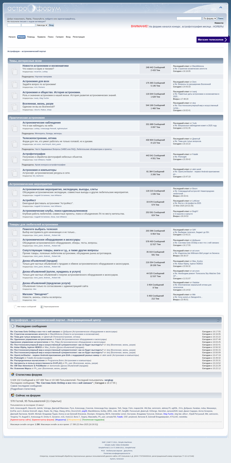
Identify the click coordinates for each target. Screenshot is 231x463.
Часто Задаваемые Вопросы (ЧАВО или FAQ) (55, 149)
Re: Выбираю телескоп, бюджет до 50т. (192, 232)
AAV (35, 87)
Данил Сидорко (190, 411)
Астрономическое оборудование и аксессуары (51, 239)
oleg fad (178, 414)
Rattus (43, 110)
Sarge (124, 408)
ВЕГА (107, 414)
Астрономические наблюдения (42, 122)
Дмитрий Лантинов (18, 414)
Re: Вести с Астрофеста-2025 (188, 203)
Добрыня (196, 240)
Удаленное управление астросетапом (29, 342)
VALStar (147, 408)
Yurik (194, 123)
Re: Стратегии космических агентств (191, 69)
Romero (41, 87)
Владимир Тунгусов (145, 414)
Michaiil (38, 414)
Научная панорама (43, 76)
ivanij (36, 98)
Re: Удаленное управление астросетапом (31, 339)
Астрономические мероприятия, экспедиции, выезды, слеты (60, 189)
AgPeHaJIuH (62, 128)
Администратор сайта (20, 420)
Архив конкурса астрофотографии (50, 165)
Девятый (196, 139)
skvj (194, 103)
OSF (126, 417)
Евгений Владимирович (158, 417)
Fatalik (48, 160)
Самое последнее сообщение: (26, 386)
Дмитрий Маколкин (60, 408)
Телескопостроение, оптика (39, 138)
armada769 (111, 417)
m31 (63, 417)
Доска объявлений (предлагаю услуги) (46, 283)
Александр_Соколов (84, 408)
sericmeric (156, 408)
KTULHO (174, 417)
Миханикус (211, 408)
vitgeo (40, 411)
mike (115, 411)
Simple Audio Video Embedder (117, 445)
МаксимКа (92, 417)
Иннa (53, 217)
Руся (72, 408)
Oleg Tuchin (44, 98)
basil (181, 411)
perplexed (132, 417)
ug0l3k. (174, 408)
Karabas (196, 408)
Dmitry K (47, 417)
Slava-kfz (32, 408)
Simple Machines (125, 442)
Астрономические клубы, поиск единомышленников (55, 210)
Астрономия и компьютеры (39, 170)
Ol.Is (181, 408)
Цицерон (113, 408)
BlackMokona (198, 66)
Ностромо (131, 414)
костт (19, 411)
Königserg (100, 414)
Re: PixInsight (180, 157)
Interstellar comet (118, 414)
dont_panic (56, 144)
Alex (34, 289)
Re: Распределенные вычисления (27, 360)
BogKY (195, 211)
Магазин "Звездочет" (35, 294)
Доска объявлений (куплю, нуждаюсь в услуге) (52, 271)
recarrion (37, 72)
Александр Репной (48, 128)
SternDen (162, 411)
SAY (194, 230)
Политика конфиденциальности (117, 453)
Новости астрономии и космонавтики (46, 65)
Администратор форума (43, 420)
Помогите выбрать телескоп (40, 229)
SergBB (125, 411)
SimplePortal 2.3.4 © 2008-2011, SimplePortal (116, 448)
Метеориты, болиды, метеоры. (48, 133)
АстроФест (29, 200)
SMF (104, 442)
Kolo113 (69, 417)
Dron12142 (76, 411)
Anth (12, 408)
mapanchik (138, 408)
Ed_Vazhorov (38, 176)
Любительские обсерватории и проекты (94, 149)
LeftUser (196, 201)
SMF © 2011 (112, 442)
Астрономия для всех (36, 81)
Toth (119, 408)
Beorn (194, 188)
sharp (49, 110)
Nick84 (31, 414)
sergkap (108, 380)
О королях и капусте (184, 214)
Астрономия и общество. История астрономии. (52, 92)
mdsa (203, 408)
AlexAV (37, 110)
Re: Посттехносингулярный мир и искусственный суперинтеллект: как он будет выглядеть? (57, 345)
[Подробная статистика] (22, 389)
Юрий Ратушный (196, 414)
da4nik (40, 408)
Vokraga (47, 408)
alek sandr (196, 169)
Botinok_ (47, 235)
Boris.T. (77, 417)
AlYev (68, 411)
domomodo (55, 366)
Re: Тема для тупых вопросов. (188, 141)
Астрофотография (34, 154)
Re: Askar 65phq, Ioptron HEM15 (189, 264)
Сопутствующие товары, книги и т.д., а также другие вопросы (61, 250)
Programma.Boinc (56, 360)
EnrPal (13, 411)
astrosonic (213, 414)
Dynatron (56, 417)
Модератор (61, 420)
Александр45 (21, 408)
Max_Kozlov (197, 261)
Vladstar (195, 282)
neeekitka (183, 417)
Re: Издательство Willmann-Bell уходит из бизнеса (197, 253)
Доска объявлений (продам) (40, 260)
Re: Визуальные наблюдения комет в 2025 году (196, 125)
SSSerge (153, 411)
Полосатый (135, 411)
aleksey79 (166, 408)
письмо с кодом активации (32, 21)
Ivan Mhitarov (39, 160)
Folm (130, 408)
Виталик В (142, 417)
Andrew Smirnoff (30, 411)
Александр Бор (101, 408)
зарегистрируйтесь (66, 19)
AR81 (109, 411)
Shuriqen (91, 414)
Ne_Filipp (55, 342)
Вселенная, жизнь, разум (38, 103)
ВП (119, 411)
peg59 (84, 411)
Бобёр (103, 411)
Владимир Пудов (50, 414)
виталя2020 (172, 411)
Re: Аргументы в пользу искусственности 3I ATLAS (36, 363)
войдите (49, 19)
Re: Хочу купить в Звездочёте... (188, 297)
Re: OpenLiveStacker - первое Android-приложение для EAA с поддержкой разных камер (54, 355)
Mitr (194, 294)
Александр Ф (37, 417)
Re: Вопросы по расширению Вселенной (193, 84)
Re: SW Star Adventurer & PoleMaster (28, 366)
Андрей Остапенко (42, 195)
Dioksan (158, 414)
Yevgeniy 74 (15, 417)
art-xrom (37, 144)
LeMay (45, 72)
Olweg (62, 411)
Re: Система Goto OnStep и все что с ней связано (197, 243)
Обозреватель (74, 420)
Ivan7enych (46, 144)
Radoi (46, 411)
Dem (194, 82)
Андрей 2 (26, 417)
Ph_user (69, 363)
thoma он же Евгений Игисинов (72, 414)
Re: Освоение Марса (20, 368)
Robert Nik (56, 235)
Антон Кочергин (205, 411)
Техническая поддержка (93, 420)
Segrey (84, 417)
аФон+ (185, 414)
